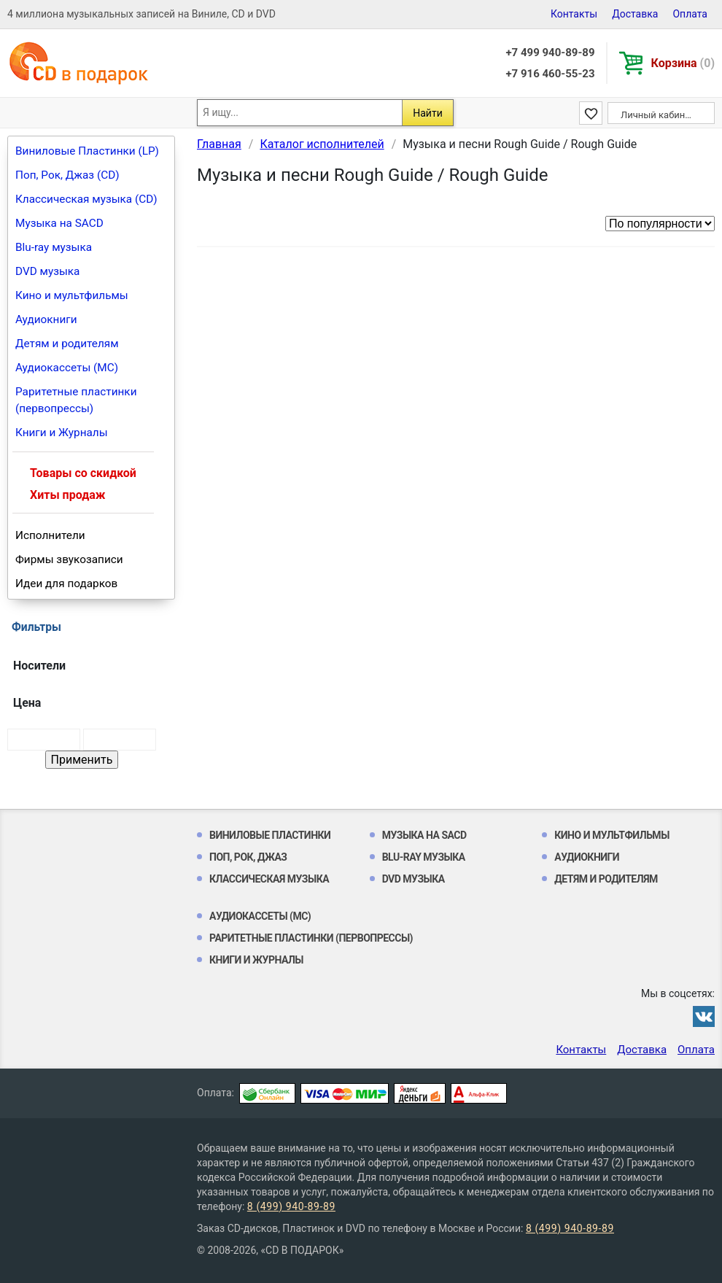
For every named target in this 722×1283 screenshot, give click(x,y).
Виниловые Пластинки (269, 835)
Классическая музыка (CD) (86, 199)
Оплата (689, 14)
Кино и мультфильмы (71, 295)
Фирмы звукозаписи (69, 559)
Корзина (683, 63)
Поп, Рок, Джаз (248, 857)
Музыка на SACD (59, 223)
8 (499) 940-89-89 (291, 1206)
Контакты (574, 14)
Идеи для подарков (66, 583)
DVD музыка (47, 271)
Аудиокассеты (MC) (66, 367)
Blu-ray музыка (53, 247)
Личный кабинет (657, 114)
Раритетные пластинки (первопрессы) (76, 400)
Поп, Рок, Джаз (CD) (67, 175)
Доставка (635, 14)
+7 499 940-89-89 (549, 52)
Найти (428, 113)
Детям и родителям (67, 343)
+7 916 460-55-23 (549, 73)
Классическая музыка (269, 879)
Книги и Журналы (61, 432)
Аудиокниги (46, 319)
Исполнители (50, 535)
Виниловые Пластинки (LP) (87, 151)
